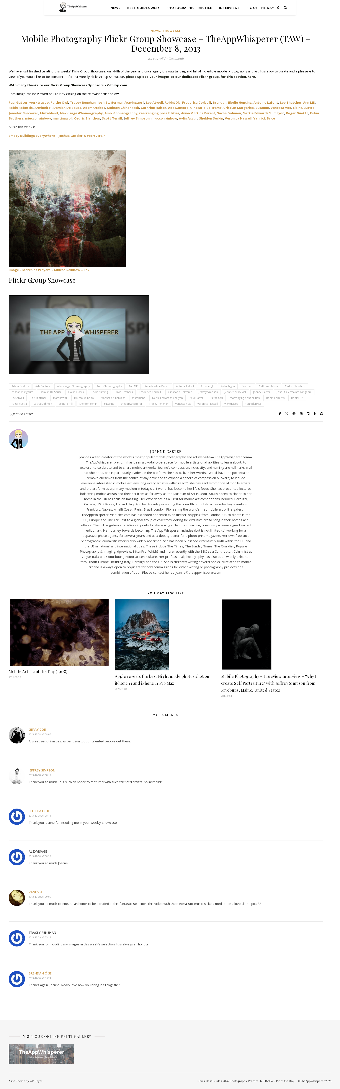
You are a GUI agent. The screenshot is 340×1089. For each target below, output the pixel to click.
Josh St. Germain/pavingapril (294, 392)
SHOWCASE (172, 31)
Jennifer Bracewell (23, 113)
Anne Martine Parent (156, 386)
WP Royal (36, 1081)
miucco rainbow (38, 118)
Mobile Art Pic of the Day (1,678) (38, 671)
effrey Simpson (137, 118)
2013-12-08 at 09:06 (40, 896)
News (115, 7)
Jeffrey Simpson (208, 392)
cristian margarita (22, 392)
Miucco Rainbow (84, 398)
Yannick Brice (264, 118)
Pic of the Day (260, 7)
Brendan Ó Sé (40, 973)
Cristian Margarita (238, 107)
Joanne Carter (261, 392)
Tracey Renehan (83, 102)
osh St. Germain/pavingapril (121, 102)
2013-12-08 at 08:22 (40, 856)
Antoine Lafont (265, 102)
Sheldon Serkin (211, 118)
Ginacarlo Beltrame (206, 107)
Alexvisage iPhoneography (81, 113)
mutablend (138, 398)
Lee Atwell (154, 102)
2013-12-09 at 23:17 (40, 937)
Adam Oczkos (94, 107)
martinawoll (62, 118)
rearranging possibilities (159, 113)
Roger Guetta (297, 113)
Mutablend (49, 113)
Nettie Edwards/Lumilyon (263, 113)
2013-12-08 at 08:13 (40, 815)
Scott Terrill (112, 118)
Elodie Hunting (240, 102)
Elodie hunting (99, 392)
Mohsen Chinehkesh (123, 107)
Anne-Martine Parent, (198, 113)
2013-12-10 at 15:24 (40, 978)
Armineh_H (43, 107)
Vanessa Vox (281, 107)
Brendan (219, 102)
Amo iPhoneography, (121, 113)
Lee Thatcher (290, 102)
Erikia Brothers (124, 392)
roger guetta (19, 404)
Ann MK (309, 102)
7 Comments (175, 58)
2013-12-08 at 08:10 (40, 775)
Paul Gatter (196, 398)
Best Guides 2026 (143, 7)
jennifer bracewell (236, 392)
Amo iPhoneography (109, 386)
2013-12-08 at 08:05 (40, 734)
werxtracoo (39, 102)
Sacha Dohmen (229, 113)
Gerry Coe (37, 729)
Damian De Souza (67, 107)
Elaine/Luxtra (303, 107)
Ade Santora (178, 107)
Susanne (262, 107)
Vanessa (35, 892)
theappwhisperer (131, 404)
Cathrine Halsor (153, 107)
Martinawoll (60, 398)
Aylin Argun (188, 118)
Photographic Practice (189, 7)
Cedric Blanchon (87, 118)
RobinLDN (172, 102)
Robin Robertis (21, 107)
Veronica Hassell (238, 118)
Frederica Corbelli (196, 102)
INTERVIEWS (229, 7)
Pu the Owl (59, 102)
